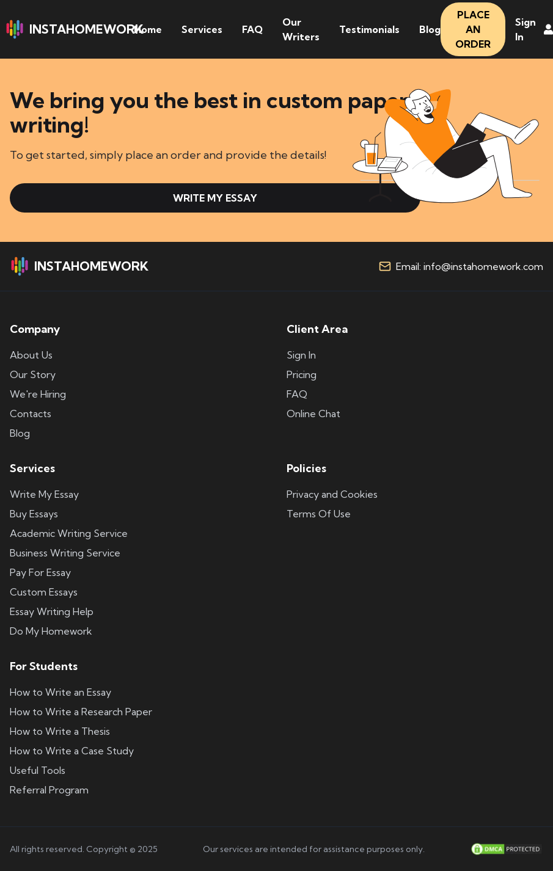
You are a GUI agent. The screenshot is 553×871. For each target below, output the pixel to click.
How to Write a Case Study (72, 751)
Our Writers (301, 29)
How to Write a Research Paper (81, 711)
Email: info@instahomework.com (469, 266)
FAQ (252, 29)
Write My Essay (44, 494)
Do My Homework (51, 631)
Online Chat (313, 413)
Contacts (30, 413)
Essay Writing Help (51, 611)
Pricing (302, 374)
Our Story (33, 374)
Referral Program (49, 790)
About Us (31, 355)
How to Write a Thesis (60, 731)
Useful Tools (37, 770)
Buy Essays (34, 514)
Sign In (301, 355)
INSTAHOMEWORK (74, 29)
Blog (430, 29)
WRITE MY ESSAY (215, 198)
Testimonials (369, 29)
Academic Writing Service (69, 533)
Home (148, 29)
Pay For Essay (40, 572)
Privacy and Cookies (332, 494)
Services (201, 29)
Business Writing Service (65, 553)
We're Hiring (38, 394)
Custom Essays (44, 592)
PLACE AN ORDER (473, 29)
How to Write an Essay (60, 692)
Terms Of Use (319, 514)
